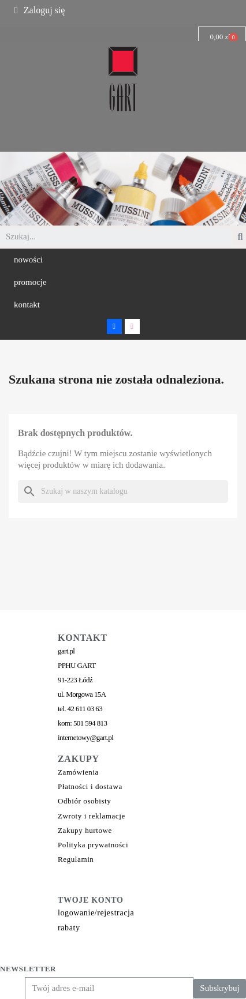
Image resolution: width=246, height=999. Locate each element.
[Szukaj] (123, 491)
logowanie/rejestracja (96, 912)
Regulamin (76, 859)
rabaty (69, 927)
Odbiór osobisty (84, 801)
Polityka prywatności (93, 844)
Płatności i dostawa (90, 786)
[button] (28, 260)
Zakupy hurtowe (85, 830)
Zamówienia (78, 772)
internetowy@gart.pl (85, 737)
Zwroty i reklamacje (91, 816)
